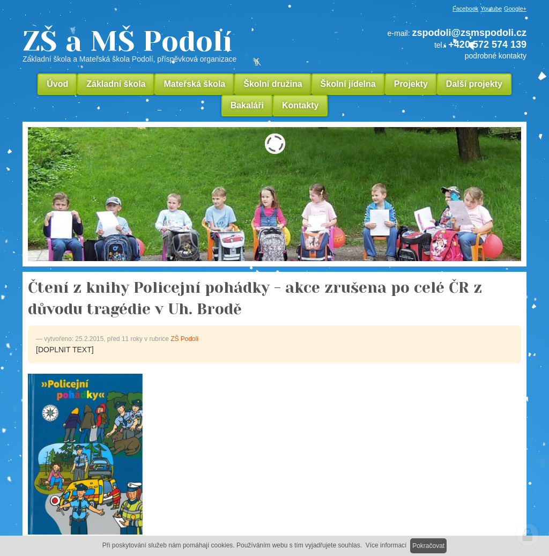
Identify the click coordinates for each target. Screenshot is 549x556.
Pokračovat (428, 546)
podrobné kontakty (495, 55)
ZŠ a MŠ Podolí (167, 45)
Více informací (386, 545)
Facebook (465, 8)
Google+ (515, 8)
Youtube (491, 8)
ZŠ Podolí (184, 339)
